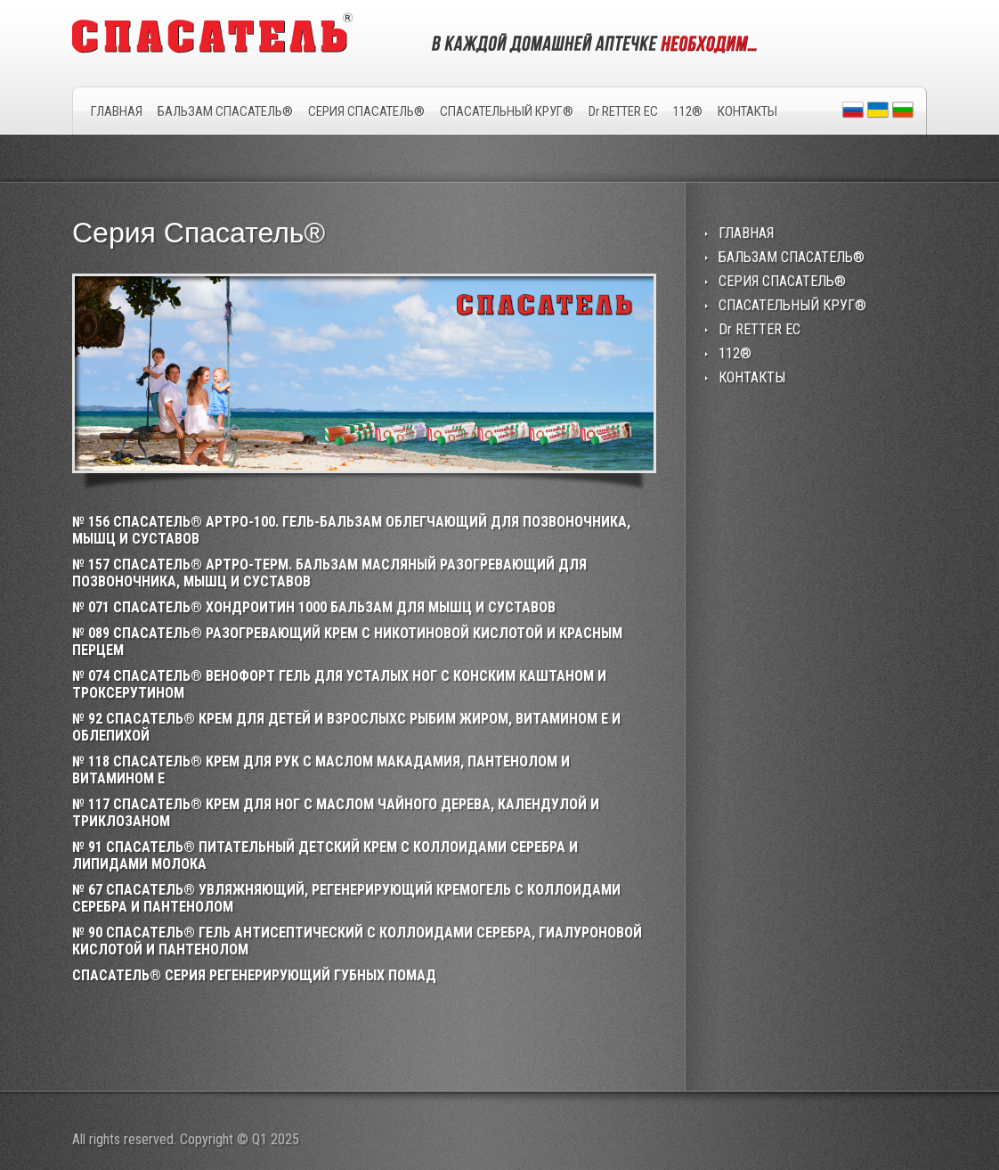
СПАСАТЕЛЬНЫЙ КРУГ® (506, 111)
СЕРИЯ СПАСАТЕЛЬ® (366, 111)
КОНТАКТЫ (747, 111)
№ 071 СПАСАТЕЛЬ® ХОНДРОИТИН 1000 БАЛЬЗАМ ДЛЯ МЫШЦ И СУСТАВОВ (314, 607)
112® (688, 111)
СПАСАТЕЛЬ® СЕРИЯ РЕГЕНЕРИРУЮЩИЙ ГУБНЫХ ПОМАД (254, 975)
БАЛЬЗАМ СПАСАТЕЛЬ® (225, 111)
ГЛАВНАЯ (116, 111)
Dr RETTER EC (623, 111)
